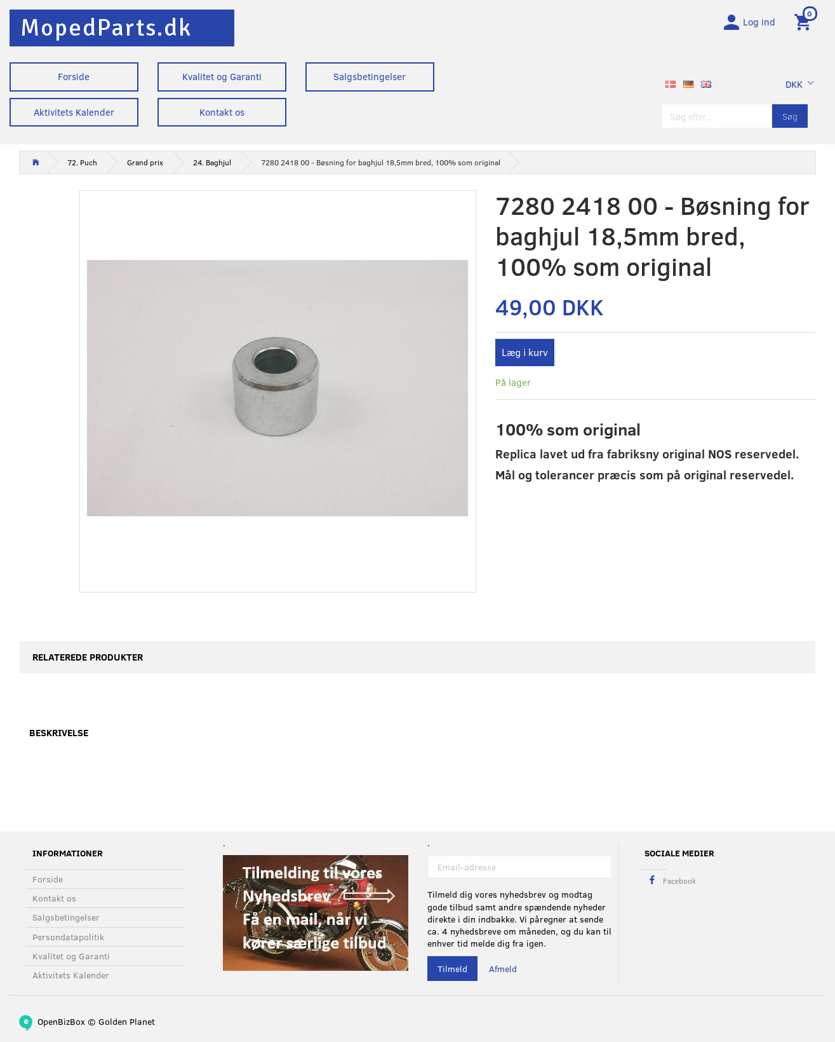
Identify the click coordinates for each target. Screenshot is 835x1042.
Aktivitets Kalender (74, 112)
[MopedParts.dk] (106, 28)
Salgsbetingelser (369, 76)
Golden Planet (126, 1021)
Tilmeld (452, 969)
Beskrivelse (58, 733)
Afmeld (503, 969)
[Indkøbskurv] (805, 21)
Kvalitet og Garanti (222, 76)
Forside (74, 76)
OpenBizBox (61, 1021)
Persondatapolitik (68, 937)
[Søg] (790, 116)
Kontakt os (221, 112)
